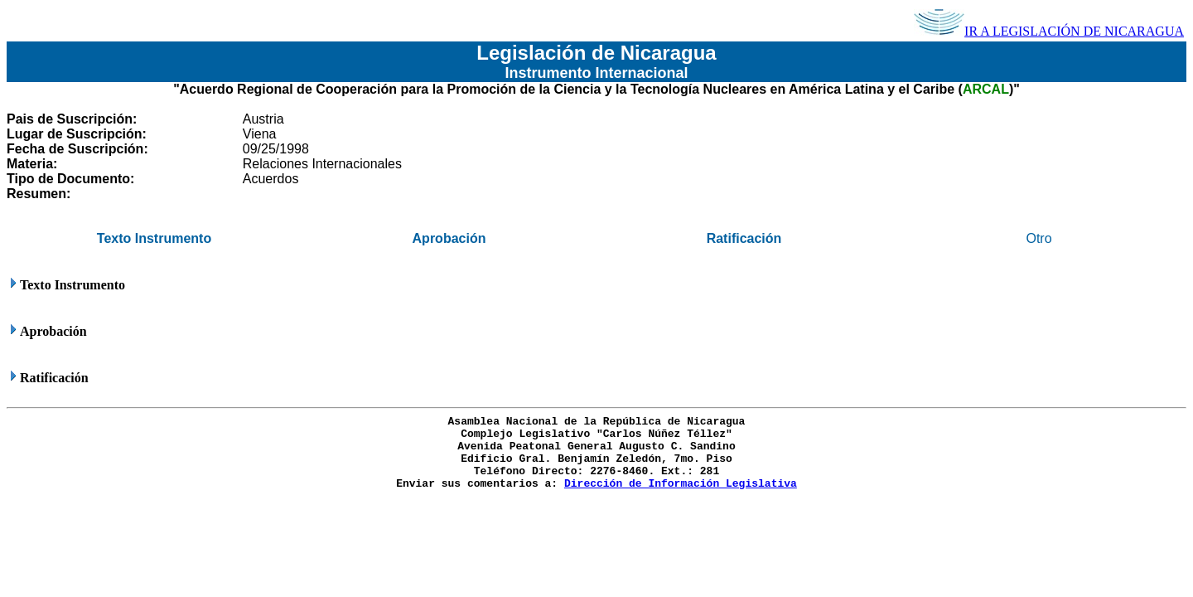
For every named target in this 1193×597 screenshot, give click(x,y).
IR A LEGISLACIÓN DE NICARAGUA (1049, 31)
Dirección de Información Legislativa (680, 484)
